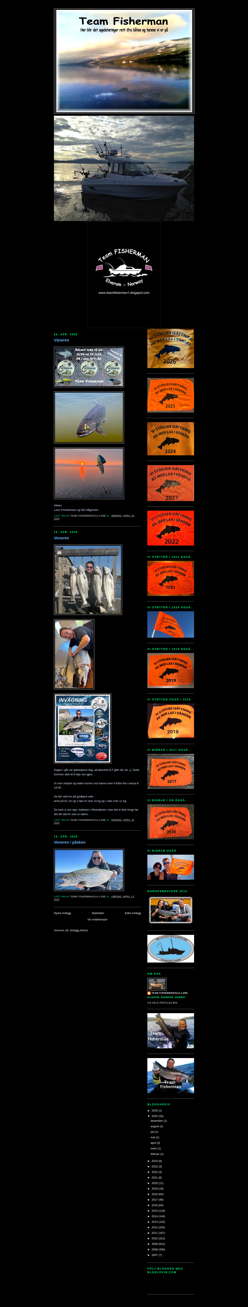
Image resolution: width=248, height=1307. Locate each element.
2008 (155, 1249)
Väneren (61, 340)
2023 (155, 1166)
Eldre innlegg (133, 913)
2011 (155, 1232)
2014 (155, 1216)
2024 (155, 1161)
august (155, 1126)
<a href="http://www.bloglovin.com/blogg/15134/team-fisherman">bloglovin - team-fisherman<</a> (166, 1282)
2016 (155, 1205)
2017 (155, 1199)
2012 (155, 1227)
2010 (155, 1238)
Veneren (61, 538)
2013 (155, 1221)
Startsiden (98, 913)
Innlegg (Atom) (79, 930)
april (154, 1142)
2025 (155, 1116)
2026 (155, 1110)
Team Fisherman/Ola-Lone (170, 993)
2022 (155, 1172)
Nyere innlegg (62, 913)
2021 (155, 1177)
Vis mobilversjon (97, 919)
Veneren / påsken (70, 842)
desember (157, 1120)
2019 (155, 1188)
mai (153, 1137)
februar (155, 1154)
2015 (155, 1210)
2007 (155, 1255)
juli (153, 1131)
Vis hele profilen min (162, 1003)
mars (154, 1148)
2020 (155, 1183)
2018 (155, 1194)
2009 (155, 1244)
